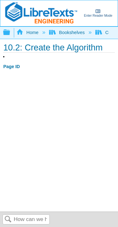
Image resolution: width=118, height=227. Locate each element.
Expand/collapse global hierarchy (10, 33)
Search (8, 219)
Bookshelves (67, 32)
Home (28, 32)
